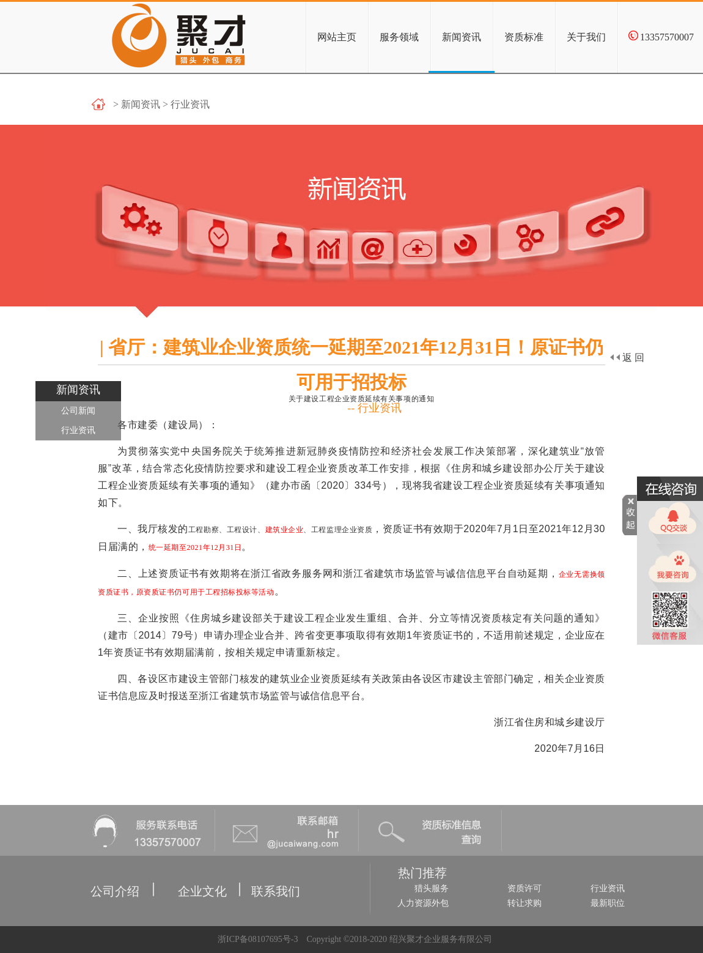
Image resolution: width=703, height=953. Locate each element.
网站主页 (336, 37)
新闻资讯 (461, 37)
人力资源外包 (423, 903)
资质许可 (524, 888)
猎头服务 (431, 888)
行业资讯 (78, 430)
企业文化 (183, 877)
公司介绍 (93, 877)
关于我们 (586, 37)
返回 (627, 357)
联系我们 (263, 877)
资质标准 (523, 37)
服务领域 (399, 37)
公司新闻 (78, 410)
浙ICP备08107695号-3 (256, 939)
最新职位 (608, 903)
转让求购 (524, 903)
